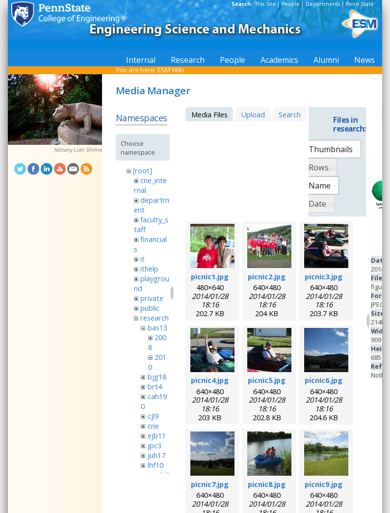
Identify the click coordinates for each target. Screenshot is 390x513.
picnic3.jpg (323, 276)
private (151, 298)
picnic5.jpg (267, 380)
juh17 (156, 455)
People (291, 3)
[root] (142, 170)
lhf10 (155, 465)
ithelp (149, 268)
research (154, 318)
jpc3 (154, 445)
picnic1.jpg (210, 276)
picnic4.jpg (210, 380)
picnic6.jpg (323, 380)
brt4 (155, 386)
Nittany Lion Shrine (78, 149)
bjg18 (157, 376)
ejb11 (157, 435)
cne (153, 426)
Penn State (360, 3)
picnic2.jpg (267, 276)
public (149, 308)
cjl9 (153, 416)
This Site (265, 3)
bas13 (157, 327)
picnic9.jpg (323, 484)
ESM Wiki (170, 69)
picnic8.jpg (267, 484)
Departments (323, 3)
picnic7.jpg (210, 484)
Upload (253, 114)
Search (290, 114)
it (142, 259)
